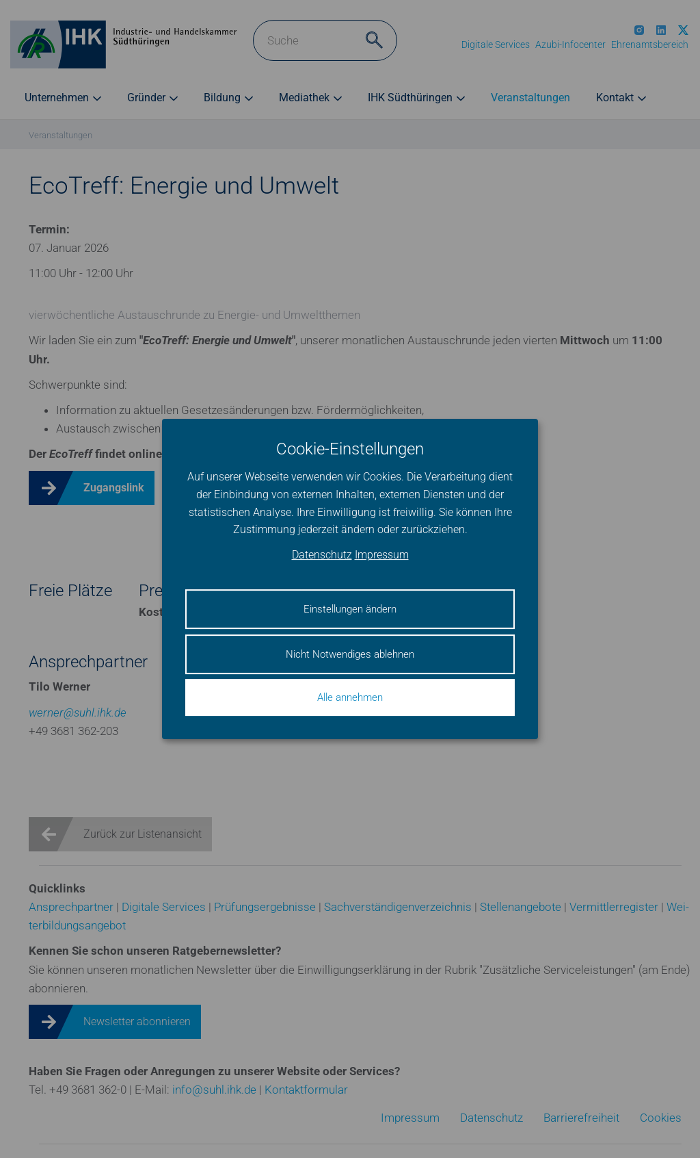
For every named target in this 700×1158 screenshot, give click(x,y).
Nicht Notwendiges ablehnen (350, 654)
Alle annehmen (350, 697)
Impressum (382, 554)
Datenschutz (322, 554)
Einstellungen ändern (350, 609)
